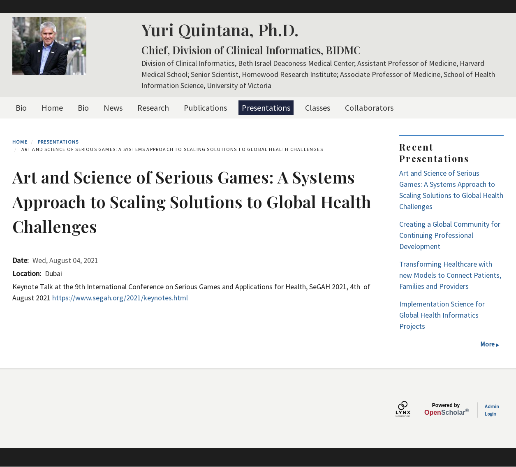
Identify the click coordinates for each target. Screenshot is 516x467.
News (113, 107)
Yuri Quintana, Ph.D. (219, 29)
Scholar (445, 409)
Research (153, 107)
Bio (21, 107)
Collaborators (369, 107)
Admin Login (492, 410)
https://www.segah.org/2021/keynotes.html (120, 297)
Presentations (266, 107)
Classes (317, 107)
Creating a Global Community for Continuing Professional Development (449, 235)
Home (52, 107)
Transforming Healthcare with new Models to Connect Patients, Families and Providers (450, 275)
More (487, 344)
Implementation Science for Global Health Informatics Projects (442, 315)
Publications (205, 107)
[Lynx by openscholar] (410, 410)
